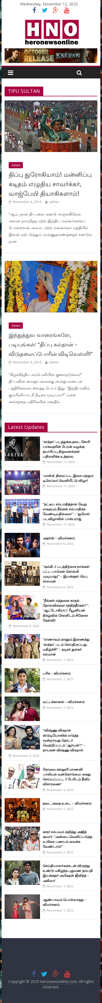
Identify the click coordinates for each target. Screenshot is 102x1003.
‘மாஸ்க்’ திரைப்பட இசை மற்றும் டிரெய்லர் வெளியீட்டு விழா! (68, 478)
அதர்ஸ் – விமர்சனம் (59, 538)
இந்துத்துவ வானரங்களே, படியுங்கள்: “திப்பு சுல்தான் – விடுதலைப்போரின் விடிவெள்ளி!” (50, 344)
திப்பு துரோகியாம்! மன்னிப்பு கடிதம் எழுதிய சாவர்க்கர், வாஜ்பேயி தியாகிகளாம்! (50, 184)
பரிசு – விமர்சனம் (56, 673)
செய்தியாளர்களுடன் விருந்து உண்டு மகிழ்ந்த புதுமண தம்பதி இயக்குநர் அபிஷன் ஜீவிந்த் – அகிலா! (68, 873)
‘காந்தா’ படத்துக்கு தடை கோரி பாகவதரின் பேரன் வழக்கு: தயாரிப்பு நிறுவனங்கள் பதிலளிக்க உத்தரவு (66, 449)
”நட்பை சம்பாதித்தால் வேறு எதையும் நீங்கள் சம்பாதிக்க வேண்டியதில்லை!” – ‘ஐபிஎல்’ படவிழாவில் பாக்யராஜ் (66, 511)
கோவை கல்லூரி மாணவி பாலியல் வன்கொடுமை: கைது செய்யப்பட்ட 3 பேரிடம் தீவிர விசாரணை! (67, 777)
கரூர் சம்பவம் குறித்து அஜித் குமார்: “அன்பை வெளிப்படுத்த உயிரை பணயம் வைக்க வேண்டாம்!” (67, 839)
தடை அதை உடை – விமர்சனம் (67, 803)
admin (54, 202)
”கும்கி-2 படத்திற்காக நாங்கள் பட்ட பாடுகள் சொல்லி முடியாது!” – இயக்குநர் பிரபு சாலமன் (66, 574)
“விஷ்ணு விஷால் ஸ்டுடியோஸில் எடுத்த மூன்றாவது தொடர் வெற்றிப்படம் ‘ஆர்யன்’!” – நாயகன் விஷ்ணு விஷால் (64, 740)
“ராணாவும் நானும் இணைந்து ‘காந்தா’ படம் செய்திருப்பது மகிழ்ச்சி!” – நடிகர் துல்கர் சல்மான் (66, 647)
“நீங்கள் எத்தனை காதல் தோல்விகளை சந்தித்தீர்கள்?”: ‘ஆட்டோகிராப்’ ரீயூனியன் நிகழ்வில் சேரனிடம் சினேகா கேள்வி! (66, 610)
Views (15, 165)
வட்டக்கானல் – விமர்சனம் (64, 701)
